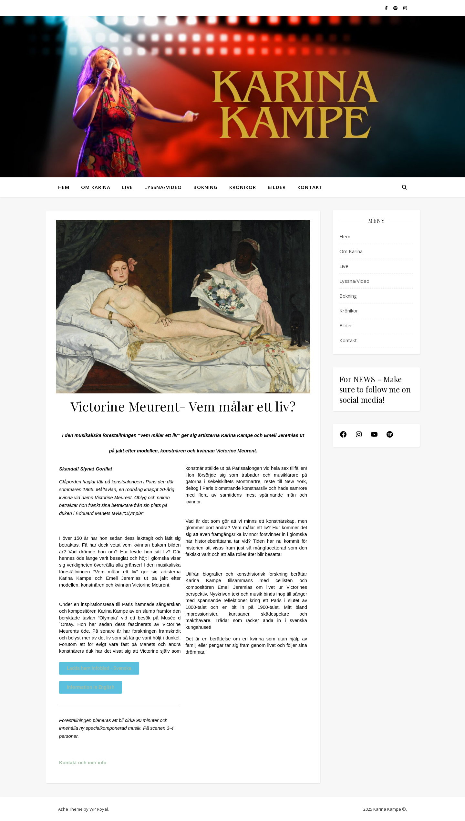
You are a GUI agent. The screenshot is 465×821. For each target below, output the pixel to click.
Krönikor (242, 187)
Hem (63, 187)
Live (127, 187)
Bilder (277, 187)
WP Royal (98, 809)
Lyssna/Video (163, 187)
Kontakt (310, 187)
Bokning (205, 187)
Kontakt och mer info (83, 762)
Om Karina (95, 187)
